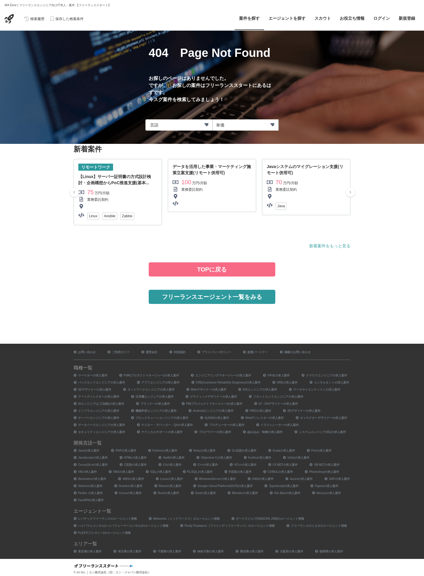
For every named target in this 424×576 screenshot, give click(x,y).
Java (281, 206)
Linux (93, 216)
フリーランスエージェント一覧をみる (212, 297)
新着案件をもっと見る (329, 245)
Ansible (109, 216)
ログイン (381, 18)
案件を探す (249, 18)
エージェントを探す (287, 18)
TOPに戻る (212, 269)
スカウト (322, 18)
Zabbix (127, 216)
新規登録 (407, 18)
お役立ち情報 (352, 18)
